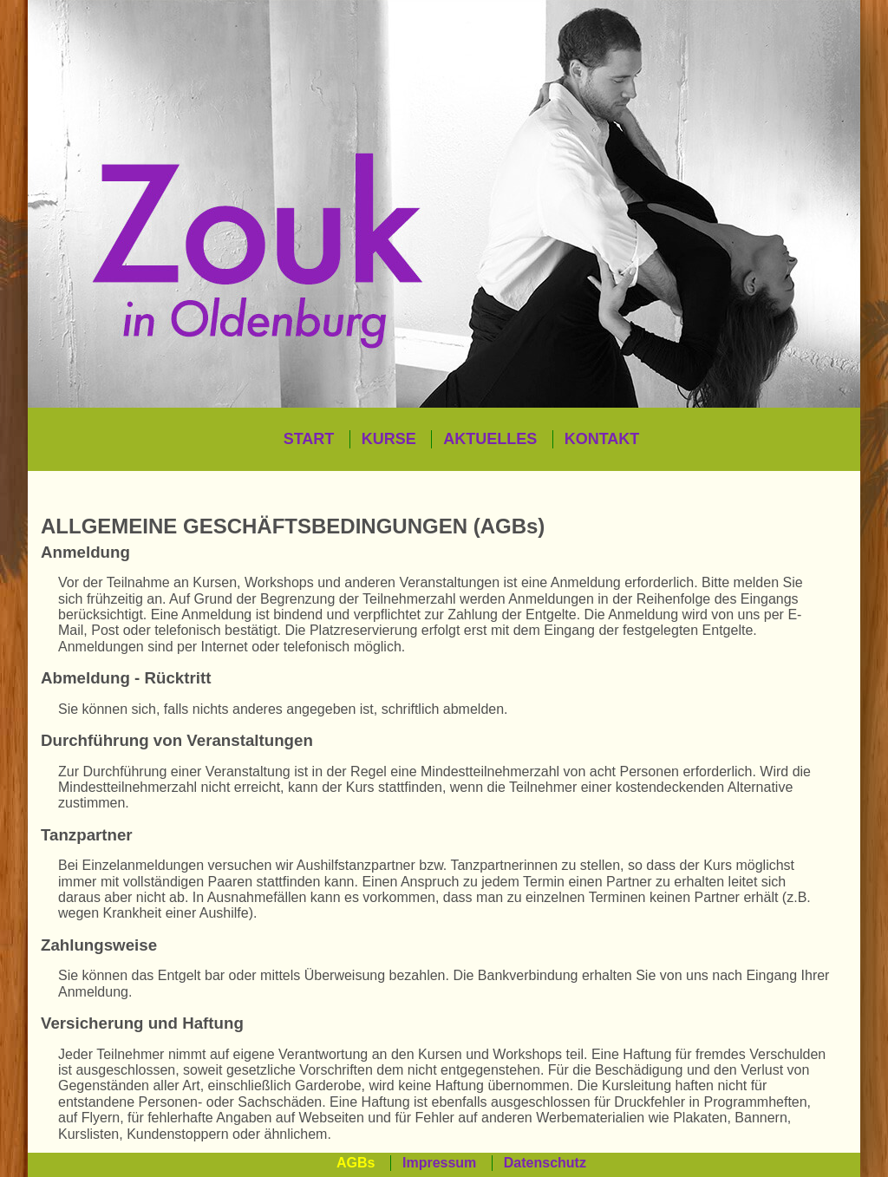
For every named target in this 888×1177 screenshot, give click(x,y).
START (309, 439)
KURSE (389, 439)
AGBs (355, 1162)
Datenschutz (545, 1162)
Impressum (439, 1162)
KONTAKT (602, 439)
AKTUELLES (490, 439)
